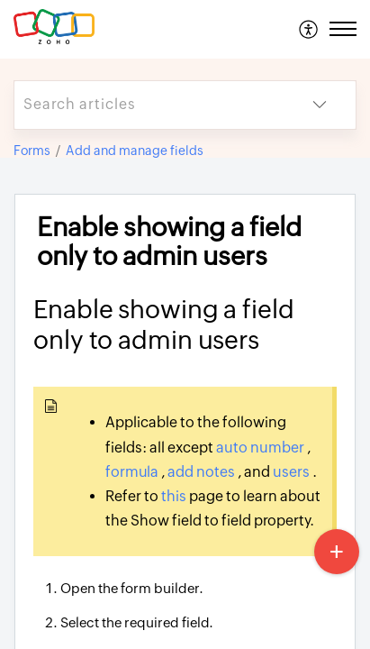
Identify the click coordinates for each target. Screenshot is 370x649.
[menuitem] (309, 29)
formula (133, 471)
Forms (32, 150)
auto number (261, 447)
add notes (202, 471)
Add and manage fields (134, 150)
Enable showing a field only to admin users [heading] (169, 242)
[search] (149, 105)
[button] (309, 29)
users (292, 471)
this (175, 496)
